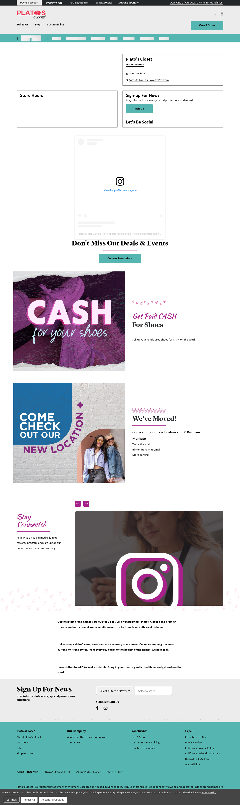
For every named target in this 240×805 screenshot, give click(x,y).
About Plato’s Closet (88, 772)
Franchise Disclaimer (142, 748)
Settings (11, 800)
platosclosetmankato (121, 233)
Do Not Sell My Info (197, 759)
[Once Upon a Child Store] (54, 2)
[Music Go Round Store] (129, 2)
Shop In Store (25, 753)
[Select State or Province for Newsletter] (114, 691)
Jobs (19, 748)
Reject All (29, 800)
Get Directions (135, 64)
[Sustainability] (55, 25)
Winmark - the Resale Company (86, 737)
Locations (22, 742)
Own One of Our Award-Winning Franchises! (196, 2)
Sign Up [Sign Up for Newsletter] (139, 108)
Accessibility (192, 764)
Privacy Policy (193, 742)
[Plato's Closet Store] (29, 2)
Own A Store (207, 25)
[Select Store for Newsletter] (153, 691)
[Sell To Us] (24, 25)
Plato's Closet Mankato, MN (92, 233)
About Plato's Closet (29, 737)
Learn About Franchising (145, 742)
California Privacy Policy (199, 748)
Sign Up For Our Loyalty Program (149, 80)
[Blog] (38, 25)
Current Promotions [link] (120, 258)
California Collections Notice (202, 753)
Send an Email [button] (137, 73)
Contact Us (73, 742)
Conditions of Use (196, 737)
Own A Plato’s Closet (57, 772)
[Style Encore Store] (104, 2)
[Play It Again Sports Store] (79, 2)
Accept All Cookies (53, 800)
